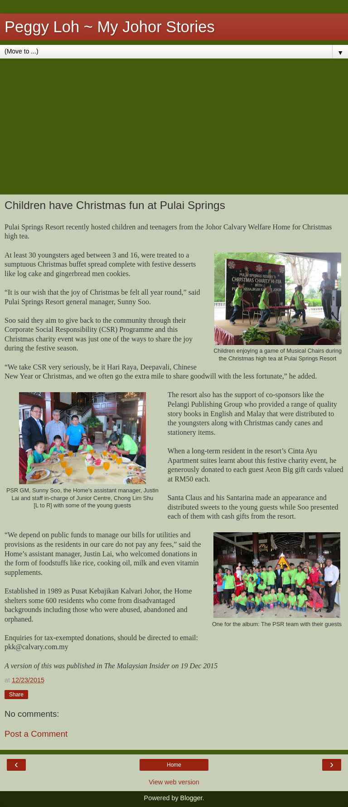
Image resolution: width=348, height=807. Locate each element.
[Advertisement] (174, 126)
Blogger (191, 798)
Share (16, 694)
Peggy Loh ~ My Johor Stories (110, 26)
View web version (174, 782)
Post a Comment (36, 734)
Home (174, 765)
